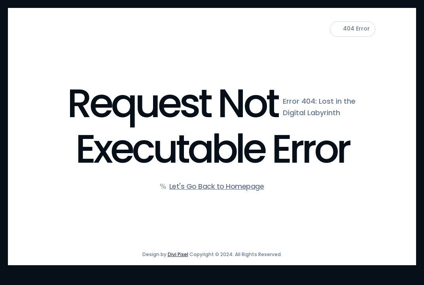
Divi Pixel (178, 254)
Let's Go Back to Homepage (216, 186)
